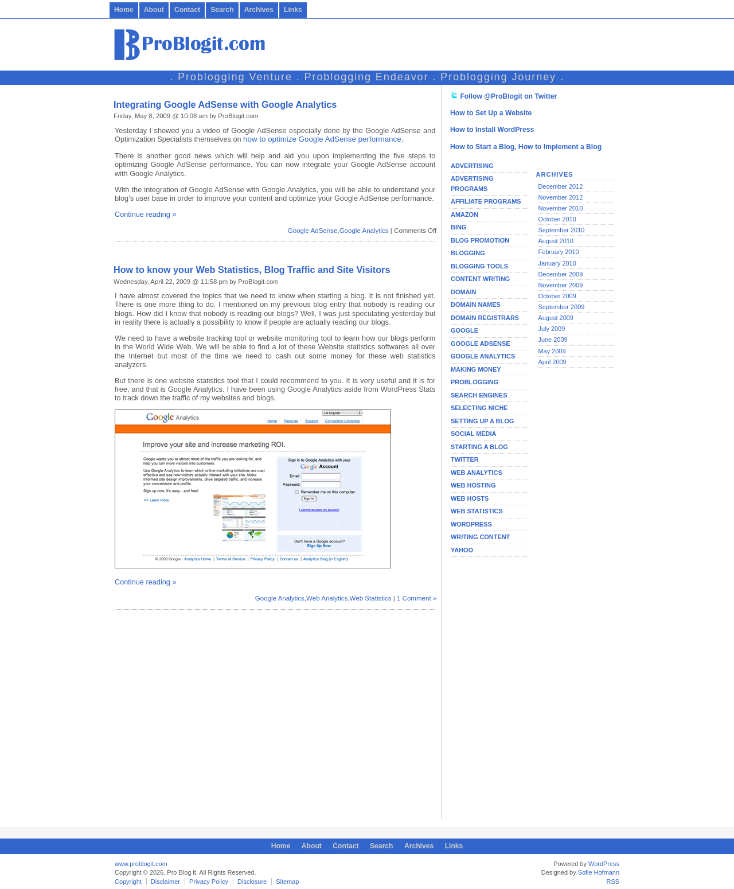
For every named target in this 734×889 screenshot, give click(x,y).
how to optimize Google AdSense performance (322, 139)
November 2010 (560, 208)
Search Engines (479, 395)
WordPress (471, 524)
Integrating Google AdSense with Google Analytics (225, 104)
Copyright (128, 881)
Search (222, 10)
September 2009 (561, 306)
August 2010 (555, 240)
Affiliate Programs (486, 201)
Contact (187, 10)
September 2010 (561, 230)
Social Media (473, 433)
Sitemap (287, 881)
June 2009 (552, 339)
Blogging (468, 252)
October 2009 (557, 296)
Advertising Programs (472, 183)
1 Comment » (416, 598)
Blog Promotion (480, 240)
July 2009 (551, 328)
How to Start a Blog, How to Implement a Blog (526, 147)
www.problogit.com (141, 863)
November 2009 (560, 285)
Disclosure (252, 881)
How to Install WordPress (492, 130)
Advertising (472, 165)
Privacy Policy (208, 881)
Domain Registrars (485, 317)
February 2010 (558, 251)
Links (293, 10)
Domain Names (476, 304)
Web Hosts (470, 498)
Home (124, 10)
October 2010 (557, 219)
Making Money (476, 369)
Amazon (464, 214)
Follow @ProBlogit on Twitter (508, 96)
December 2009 (560, 274)
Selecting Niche (479, 407)
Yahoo (462, 550)
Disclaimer (165, 881)
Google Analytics (364, 230)
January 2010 (557, 263)
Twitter (465, 459)
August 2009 (555, 317)
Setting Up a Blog (482, 421)
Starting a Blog (479, 446)
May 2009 (551, 351)
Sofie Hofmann (598, 872)
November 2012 (560, 197)
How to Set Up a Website (491, 113)
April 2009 (552, 361)
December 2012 (560, 186)
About (154, 10)
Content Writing (480, 278)
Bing (458, 227)
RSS (613, 881)
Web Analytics (327, 598)
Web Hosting (473, 485)
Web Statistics (371, 598)
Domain (463, 291)
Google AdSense (313, 230)
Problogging (474, 382)
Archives (259, 10)
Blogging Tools (479, 266)
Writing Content (480, 536)
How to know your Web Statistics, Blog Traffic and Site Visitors (252, 269)
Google (464, 330)
